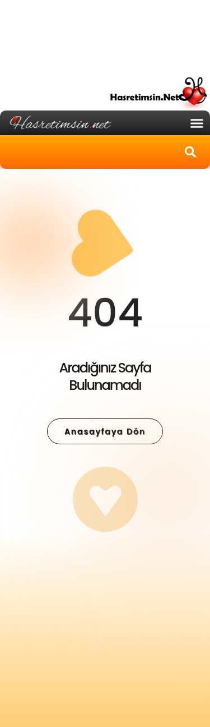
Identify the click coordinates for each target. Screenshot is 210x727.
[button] (197, 123)
